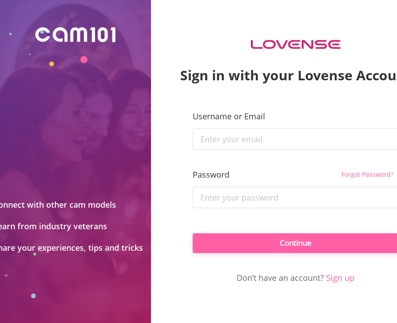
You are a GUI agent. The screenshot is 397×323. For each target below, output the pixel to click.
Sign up (340, 279)
